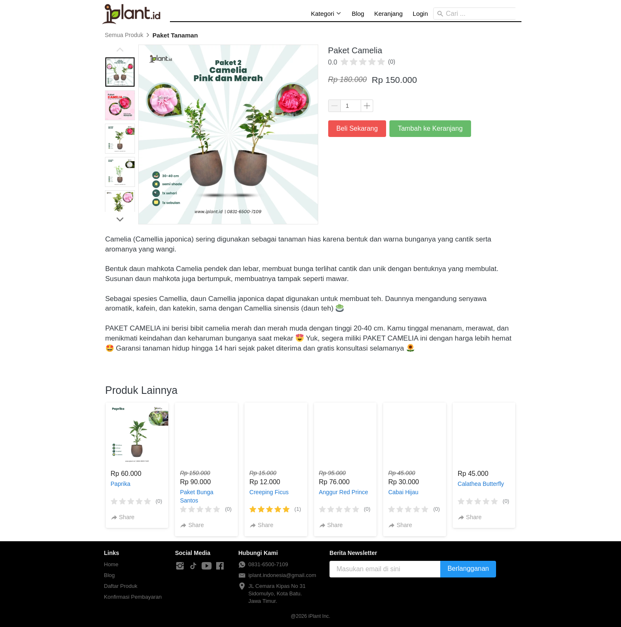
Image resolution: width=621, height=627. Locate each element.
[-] (180, 566)
